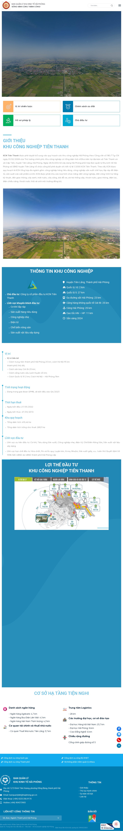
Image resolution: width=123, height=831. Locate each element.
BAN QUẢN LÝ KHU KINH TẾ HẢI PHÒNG (28, 4)
